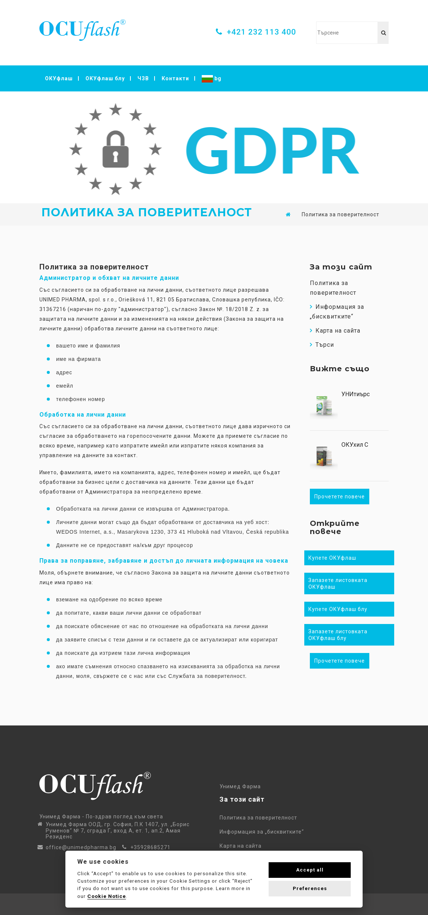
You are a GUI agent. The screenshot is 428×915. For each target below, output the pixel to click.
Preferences (310, 888)
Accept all (310, 870)
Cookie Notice (106, 896)
